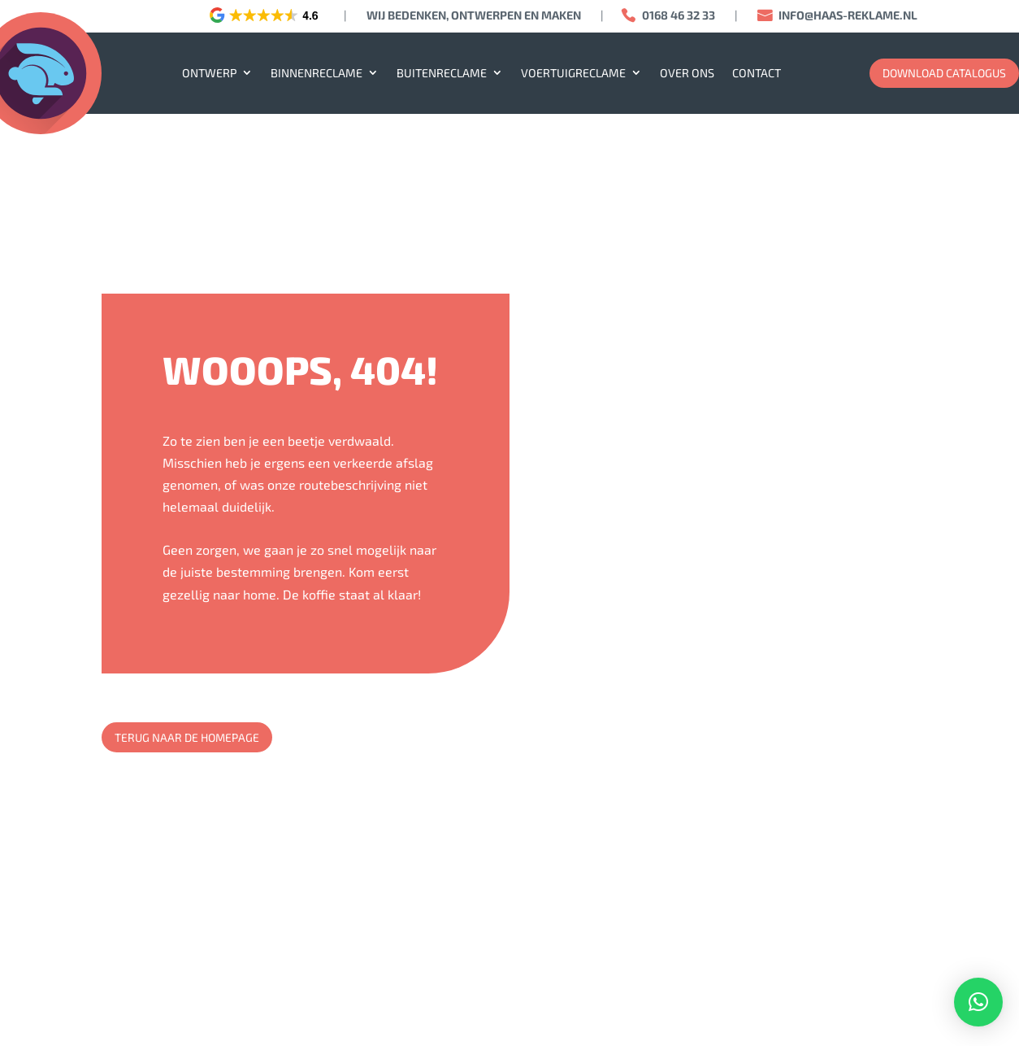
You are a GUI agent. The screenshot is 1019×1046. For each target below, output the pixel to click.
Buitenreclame (442, 73)
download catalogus (944, 73)
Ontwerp (209, 73)
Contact (756, 73)
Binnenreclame (316, 73)
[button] (978, 1002)
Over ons (687, 73)
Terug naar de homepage (187, 737)
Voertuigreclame (573, 73)
